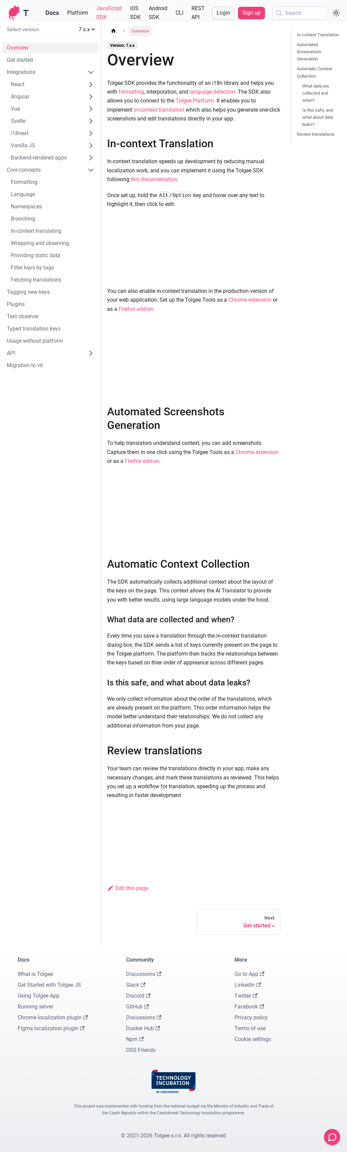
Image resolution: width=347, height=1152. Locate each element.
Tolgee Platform (195, 100)
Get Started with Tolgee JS (49, 985)
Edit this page (127, 888)
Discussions (143, 974)
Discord (138, 996)
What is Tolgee (35, 974)
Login (223, 13)
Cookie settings (252, 1039)
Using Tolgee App (38, 996)
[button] (50, 29)
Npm (135, 1039)
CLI (179, 13)
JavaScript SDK (109, 12)
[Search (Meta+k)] (299, 12)
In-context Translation (318, 34)
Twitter (245, 996)
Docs (52, 12)
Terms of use (250, 1028)
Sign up (251, 13)
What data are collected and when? (315, 93)
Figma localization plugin (51, 1028)
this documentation (154, 179)
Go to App (249, 974)
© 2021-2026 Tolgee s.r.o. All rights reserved (173, 1135)
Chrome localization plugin (53, 1017)
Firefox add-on (136, 309)
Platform (77, 13)
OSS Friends (141, 1050)
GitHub (137, 1006)
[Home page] (113, 31)
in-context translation (159, 110)
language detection (212, 92)
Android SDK (158, 12)
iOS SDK (135, 12)
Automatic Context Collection (314, 72)
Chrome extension (249, 300)
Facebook (249, 1006)
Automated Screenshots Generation (309, 51)
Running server (35, 1006)
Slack (135, 985)
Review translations (315, 134)
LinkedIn (247, 985)
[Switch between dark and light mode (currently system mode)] (336, 12)
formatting (131, 92)
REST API (198, 12)
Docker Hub (143, 1028)
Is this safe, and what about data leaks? (317, 117)
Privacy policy (251, 1017)
